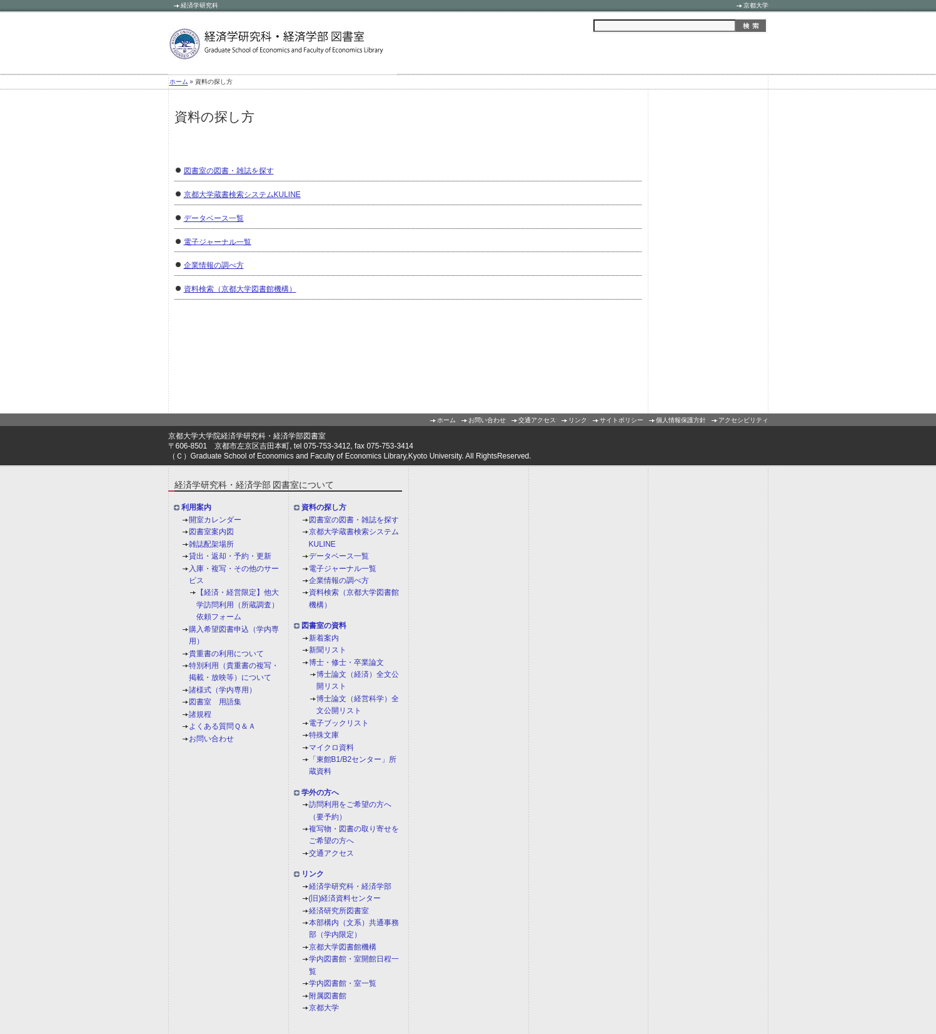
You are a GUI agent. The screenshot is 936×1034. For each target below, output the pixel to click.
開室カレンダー (215, 519)
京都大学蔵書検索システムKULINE (242, 194)
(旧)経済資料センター (345, 898)
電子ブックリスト (339, 723)
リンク (577, 420)
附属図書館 (327, 995)
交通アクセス (537, 420)
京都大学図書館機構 (342, 947)
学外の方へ (320, 792)
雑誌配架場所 (211, 544)
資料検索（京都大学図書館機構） (240, 289)
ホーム (178, 82)
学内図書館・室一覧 (342, 983)
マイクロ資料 (331, 747)
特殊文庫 (324, 735)
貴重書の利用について (226, 653)
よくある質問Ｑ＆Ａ (222, 726)
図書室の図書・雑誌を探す (229, 170)
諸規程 (200, 714)
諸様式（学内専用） (222, 690)
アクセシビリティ (743, 420)
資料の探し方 (323, 508)
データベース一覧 (214, 218)
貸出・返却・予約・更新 (230, 556)
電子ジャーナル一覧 (217, 241)
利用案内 (196, 508)
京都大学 (755, 5)
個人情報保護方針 (681, 420)
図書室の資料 (323, 626)
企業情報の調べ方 (214, 265)
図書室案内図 (211, 532)
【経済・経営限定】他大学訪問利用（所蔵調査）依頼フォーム (237, 605)
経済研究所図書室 (339, 910)
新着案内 (324, 638)
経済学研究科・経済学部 (350, 886)
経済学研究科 (199, 5)
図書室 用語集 (215, 701)
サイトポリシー (621, 420)
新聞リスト (327, 650)
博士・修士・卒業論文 (346, 662)
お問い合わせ (487, 420)
